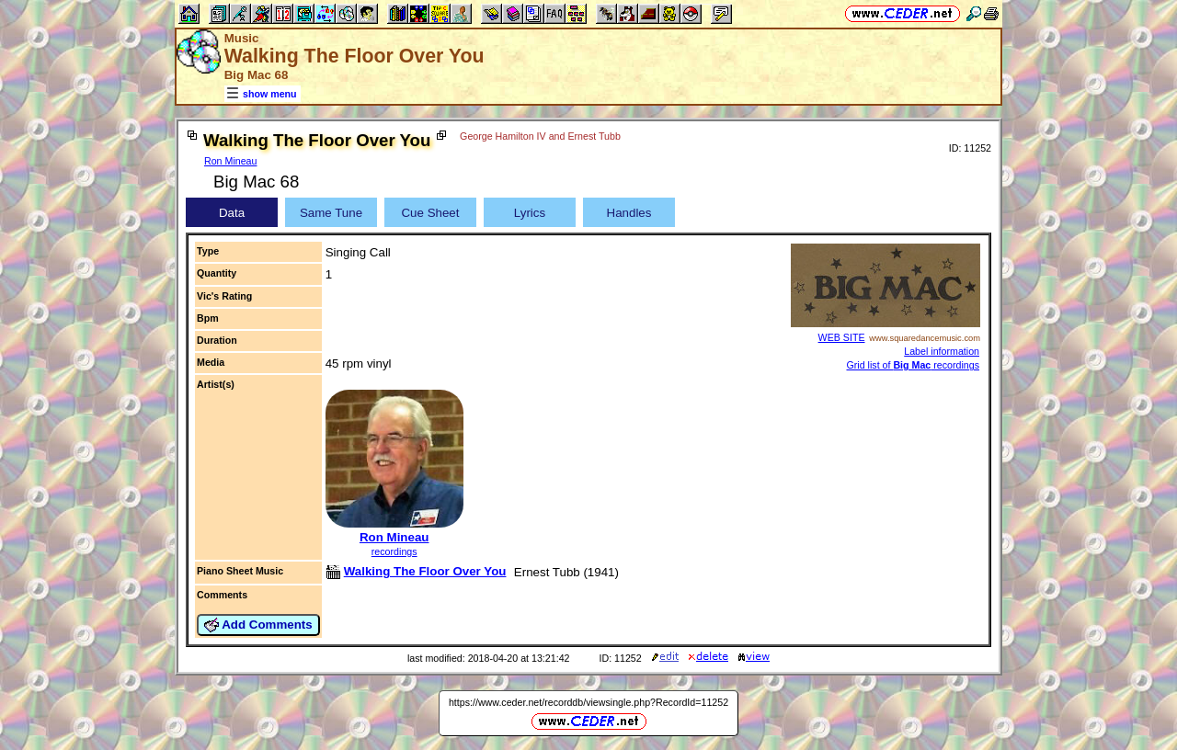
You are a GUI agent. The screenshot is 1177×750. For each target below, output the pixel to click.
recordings (394, 551)
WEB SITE (841, 337)
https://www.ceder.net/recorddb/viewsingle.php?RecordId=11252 (588, 702)
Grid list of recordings (912, 364)
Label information (941, 351)
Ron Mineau (230, 160)
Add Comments (258, 625)
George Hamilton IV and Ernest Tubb (540, 136)
